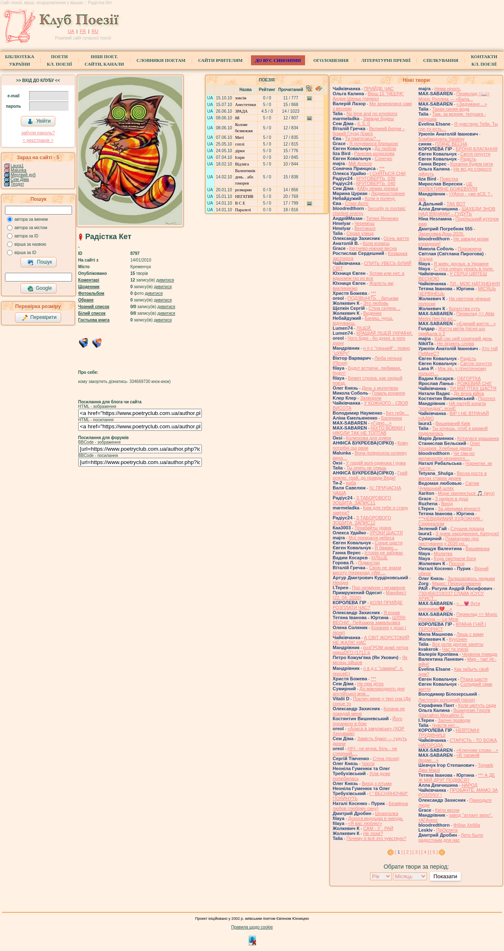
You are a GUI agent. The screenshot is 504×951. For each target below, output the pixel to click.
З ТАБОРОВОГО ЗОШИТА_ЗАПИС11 (362, 500)
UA (71, 31)
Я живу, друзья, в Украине (461, 263)
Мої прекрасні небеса (371, 537)
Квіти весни (447, 810)
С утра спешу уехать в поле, (464, 268)
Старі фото (357, 203)
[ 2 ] (407, 852)
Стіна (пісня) (386, 758)
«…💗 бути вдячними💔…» (449, 606)
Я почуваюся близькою (373, 143)
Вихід (447, 503)
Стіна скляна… (384, 308)
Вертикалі (365, 228)
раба (351, 482)
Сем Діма (20, 179)
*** (382, 168)
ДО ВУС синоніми (277, 60)
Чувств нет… (445, 725)
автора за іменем (31, 219)
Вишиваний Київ (453, 423)
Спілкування (440, 60)
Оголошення (331, 60)
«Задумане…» (472, 103)
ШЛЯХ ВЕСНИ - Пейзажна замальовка (369, 620)
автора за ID (27, 236)
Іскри (240, 157)
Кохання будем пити (471, 163)
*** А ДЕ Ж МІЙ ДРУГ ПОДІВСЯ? (456, 778)
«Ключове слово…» (478, 750)
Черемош (365, 223)
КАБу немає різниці (377, 188)
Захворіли (370, 397)
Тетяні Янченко (382, 218)
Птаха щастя (473, 679)
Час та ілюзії (455, 649)
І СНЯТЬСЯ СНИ (387, 173)
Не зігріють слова (455, 343)
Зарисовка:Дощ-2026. (441, 233)
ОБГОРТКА (469, 378)
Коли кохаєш (376, 243)
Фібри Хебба (466, 825)
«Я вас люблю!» (365, 823)
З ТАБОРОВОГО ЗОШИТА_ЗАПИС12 (362, 520)
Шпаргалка (386, 813)
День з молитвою (380, 387)
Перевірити (39, 317)
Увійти (39, 121)
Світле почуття (476, 363)
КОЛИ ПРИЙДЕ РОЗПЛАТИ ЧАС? (367, 605)
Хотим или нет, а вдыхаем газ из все (368, 276)
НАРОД (469, 785)
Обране (86, 300)
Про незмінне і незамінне (378, 587)
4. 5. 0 (363, 123)
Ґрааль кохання (388, 392)
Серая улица (360, 233)
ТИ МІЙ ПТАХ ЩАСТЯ (472, 388)
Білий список (92, 313)
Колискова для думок (368, 437)
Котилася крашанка (478, 438)
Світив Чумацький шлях (448, 486)
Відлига (242, 164)
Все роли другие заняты (457, 644)
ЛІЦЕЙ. (364, 328)
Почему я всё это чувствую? (376, 838)
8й (237, 118)
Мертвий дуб (23, 175)
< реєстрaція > (37, 140)
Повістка (449, 178)
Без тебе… (397, 412)
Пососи (456, 563)
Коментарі (88, 280)
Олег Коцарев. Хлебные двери (449, 446)
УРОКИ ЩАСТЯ (386, 532)
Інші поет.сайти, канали (104, 60)
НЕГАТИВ (244, 196)
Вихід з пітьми (377, 783)
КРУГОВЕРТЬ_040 (375, 183)
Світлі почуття (475, 153)
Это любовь (376, 303)
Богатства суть (464, 308)
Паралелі (243, 209)
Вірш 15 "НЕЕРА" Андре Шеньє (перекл (368, 96)
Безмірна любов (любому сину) (370, 806)
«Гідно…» (381, 422)
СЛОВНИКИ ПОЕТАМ (161, 60)
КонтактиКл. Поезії (484, 60)
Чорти (368, 763)
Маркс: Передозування (456, 583)
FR (83, 31)
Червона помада (479, 654)
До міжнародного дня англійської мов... (369, 691)
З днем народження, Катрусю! (467, 533)
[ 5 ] (433, 852)
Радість (468, 158)
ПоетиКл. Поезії (59, 60)
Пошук (39, 262)
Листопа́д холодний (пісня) (446, 699)
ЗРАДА (241, 111)
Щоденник (88, 286)
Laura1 (17, 165)
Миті (239, 137)
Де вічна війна (469, 393)
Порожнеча (470, 248)
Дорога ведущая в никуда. (375, 818)
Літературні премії (386, 60)
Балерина (391, 417)
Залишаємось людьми (471, 578)
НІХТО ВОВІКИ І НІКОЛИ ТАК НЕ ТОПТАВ (369, 430)
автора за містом (31, 227)
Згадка (425, 258)
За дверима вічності (459, 508)
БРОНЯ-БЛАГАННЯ (477, 148)
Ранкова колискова (374, 153)
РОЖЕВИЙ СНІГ (474, 383)
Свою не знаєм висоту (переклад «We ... (367, 570)
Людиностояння (388, 193)
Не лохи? (373, 833)
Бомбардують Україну (441, 138)
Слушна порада (467, 528)
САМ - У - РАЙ (378, 828)
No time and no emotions (371, 113)
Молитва (443, 553)
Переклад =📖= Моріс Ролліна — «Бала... (453, 96)
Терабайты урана (373, 527)
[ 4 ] (425, 852)
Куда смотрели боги (455, 558)
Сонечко (383, 158)
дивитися (165, 280)
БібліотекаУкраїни (19, 60)
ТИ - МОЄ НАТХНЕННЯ (474, 283)
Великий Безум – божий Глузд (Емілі (369, 131)
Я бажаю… (386, 547)
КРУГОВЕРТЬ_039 (375, 178)
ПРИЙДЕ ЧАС (378, 88)
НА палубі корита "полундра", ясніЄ (452, 406)
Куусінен (458, 639)
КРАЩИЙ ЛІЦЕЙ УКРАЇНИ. (384, 333)
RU (95, 31)
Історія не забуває (384, 552)
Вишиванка (478, 548)
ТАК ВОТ (456, 203)
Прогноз (486, 398)
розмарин (243, 190)
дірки (240, 150)
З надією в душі (451, 498)
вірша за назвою (30, 244)
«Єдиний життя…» (476, 323)
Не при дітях (370, 683)
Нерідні (340, 582)
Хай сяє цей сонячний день (463, 338)
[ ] (398, 852)
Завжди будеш (378, 118)
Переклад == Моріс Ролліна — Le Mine (457, 617)
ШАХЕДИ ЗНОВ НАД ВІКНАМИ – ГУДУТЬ (456, 211)
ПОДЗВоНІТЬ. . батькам (373, 298)
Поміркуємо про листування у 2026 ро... (448, 541)
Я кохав (392, 612)
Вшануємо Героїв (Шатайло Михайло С (454, 713)
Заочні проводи (454, 720)
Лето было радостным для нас (450, 837)
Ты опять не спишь (366, 467)
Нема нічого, (447, 88)
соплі (240, 144)
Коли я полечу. (380, 198)
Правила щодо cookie (252, 927)
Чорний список (93, 306)
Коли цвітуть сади (477, 705)
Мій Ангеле (360, 163)
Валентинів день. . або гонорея (245, 176)
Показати (445, 876)
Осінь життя (396, 238)
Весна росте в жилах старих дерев (452, 476)
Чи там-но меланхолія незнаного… (446, 456)
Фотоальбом (91, 293)
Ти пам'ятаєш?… (363, 138)
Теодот (17, 184)
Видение (372, 313)
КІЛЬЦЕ (379, 557)
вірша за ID (25, 252)
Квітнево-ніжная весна (373, 248)
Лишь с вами (470, 634)
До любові (385, 148)
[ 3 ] (416, 852)
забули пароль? (38, 132)
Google (39, 288)
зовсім (240, 98)
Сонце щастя (388, 542)
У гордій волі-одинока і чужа (375, 462)
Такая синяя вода (450, 108)
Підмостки (369, 562)
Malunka (19, 170)
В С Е (240, 203)
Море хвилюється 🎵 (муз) (466, 493)
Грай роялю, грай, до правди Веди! (370, 475)
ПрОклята (446, 829)
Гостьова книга (93, 320)
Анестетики (245, 104)
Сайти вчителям (220, 60)
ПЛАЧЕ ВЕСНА (451, 143)
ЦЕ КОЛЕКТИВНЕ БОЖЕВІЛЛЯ (447, 186)
